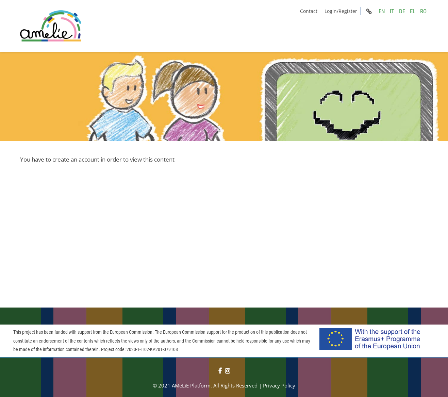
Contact (308, 11)
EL (412, 11)
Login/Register (341, 11)
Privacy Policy (279, 385)
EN (382, 11)
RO (423, 11)
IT (392, 11)
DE (402, 11)
